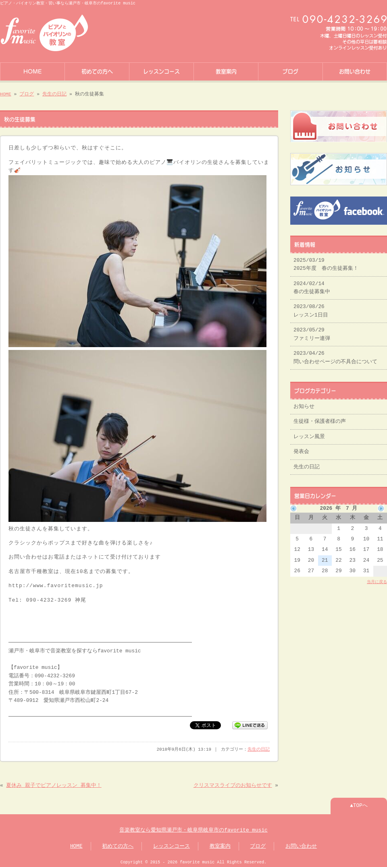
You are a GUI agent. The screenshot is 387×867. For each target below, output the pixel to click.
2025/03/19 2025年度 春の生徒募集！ (325, 261)
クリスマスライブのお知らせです (233, 783)
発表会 (301, 448)
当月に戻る (377, 578)
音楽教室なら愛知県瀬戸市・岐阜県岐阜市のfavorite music (193, 828)
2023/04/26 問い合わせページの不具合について (335, 354)
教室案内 (226, 70)
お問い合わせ (354, 70)
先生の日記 (54, 93)
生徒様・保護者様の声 (319, 418)
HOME (32, 70)
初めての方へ (97, 70)
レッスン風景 (309, 433)
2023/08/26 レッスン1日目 (310, 307)
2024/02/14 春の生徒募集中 (311, 284)
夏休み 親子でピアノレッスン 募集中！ (53, 783)
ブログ (290, 70)
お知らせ (303, 403)
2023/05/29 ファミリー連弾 (311, 331)
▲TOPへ (359, 803)
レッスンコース (161, 70)
